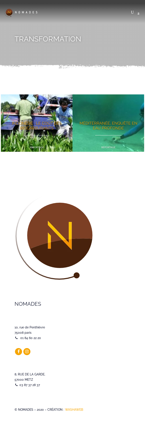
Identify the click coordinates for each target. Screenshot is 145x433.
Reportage (37, 147)
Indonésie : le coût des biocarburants (37, 125)
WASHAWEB (74, 409)
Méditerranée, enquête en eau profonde (108, 125)
